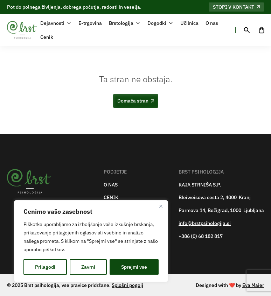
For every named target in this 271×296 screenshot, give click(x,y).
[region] (91, 241)
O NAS (111, 185)
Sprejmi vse (134, 267)
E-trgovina (90, 23)
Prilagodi (45, 267)
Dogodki (160, 23)
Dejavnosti (55, 23)
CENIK (111, 197)
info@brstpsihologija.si (205, 223)
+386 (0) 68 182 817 (201, 236)
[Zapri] (161, 206)
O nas (212, 23)
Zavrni (88, 267)
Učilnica (189, 23)
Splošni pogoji (127, 285)
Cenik (46, 37)
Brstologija (124, 23)
